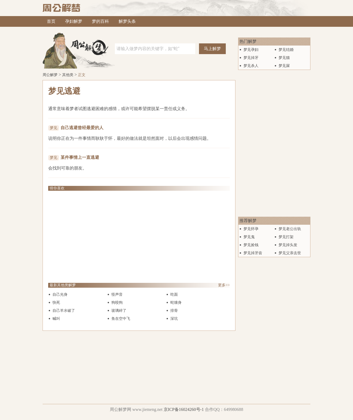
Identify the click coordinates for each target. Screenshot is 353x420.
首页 (51, 21)
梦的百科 (100, 21)
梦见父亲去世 (290, 253)
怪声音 (117, 294)
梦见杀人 (250, 66)
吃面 (174, 294)
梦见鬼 (249, 237)
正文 (81, 75)
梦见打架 (286, 237)
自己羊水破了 (63, 311)
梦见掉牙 (250, 58)
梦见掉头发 (288, 245)
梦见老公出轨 (290, 229)
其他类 (67, 75)
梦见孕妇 (250, 50)
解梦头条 (127, 21)
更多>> (224, 285)
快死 (56, 303)
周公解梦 (50, 75)
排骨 (174, 311)
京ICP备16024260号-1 (184, 409)
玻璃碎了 (118, 311)
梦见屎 (284, 66)
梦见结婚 (286, 50)
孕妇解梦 (73, 21)
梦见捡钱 (250, 245)
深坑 (174, 319)
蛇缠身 (176, 303)
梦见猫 (284, 58)
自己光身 (59, 294)
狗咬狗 (117, 303)
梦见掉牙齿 (252, 253)
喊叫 (56, 319)
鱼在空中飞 (120, 319)
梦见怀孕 (250, 229)
